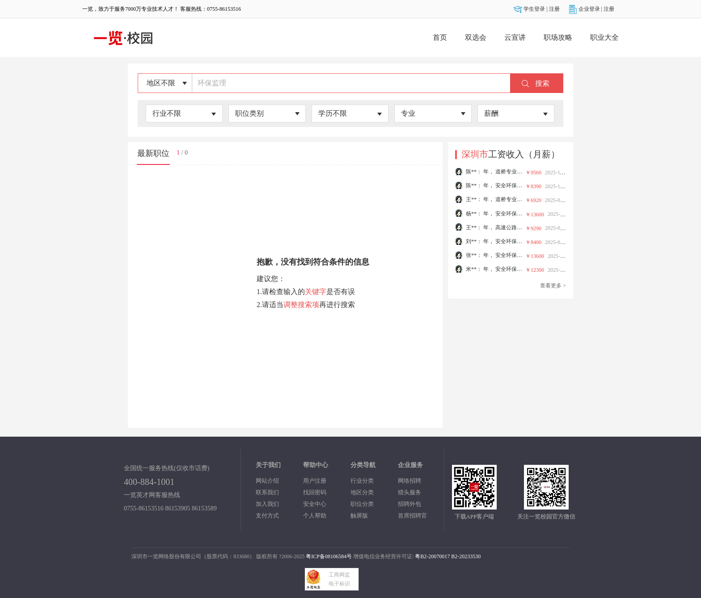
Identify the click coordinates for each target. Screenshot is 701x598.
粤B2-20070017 (432, 556)
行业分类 (362, 480)
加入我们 (267, 504)
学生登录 (529, 9)
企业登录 (585, 9)
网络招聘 (409, 480)
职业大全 (604, 37)
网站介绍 (267, 480)
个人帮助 (314, 515)
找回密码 (314, 492)
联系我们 (267, 492)
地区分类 (362, 492)
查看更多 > (553, 285)
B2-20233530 (466, 556)
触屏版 (359, 515)
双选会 (475, 37)
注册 (554, 9)
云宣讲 (515, 37)
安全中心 (314, 504)
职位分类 (362, 504)
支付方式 (267, 515)
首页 (440, 37)
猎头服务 (409, 492)
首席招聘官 (412, 515)
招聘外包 (409, 504)
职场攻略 (558, 37)
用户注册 (314, 480)
